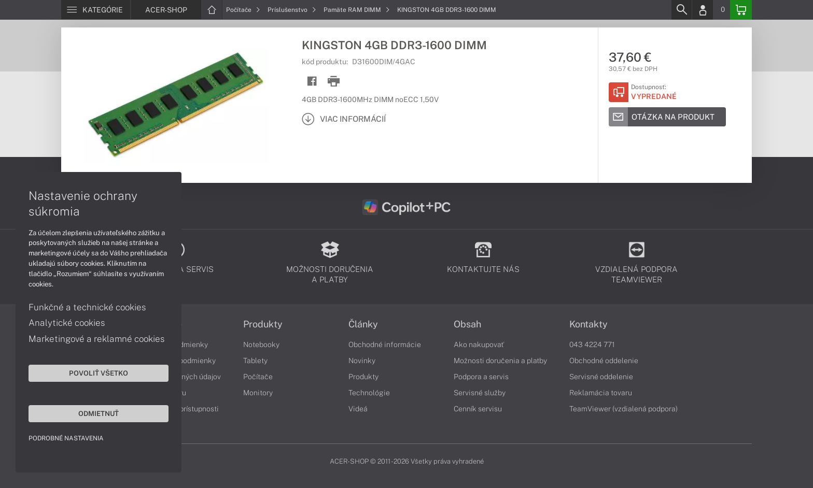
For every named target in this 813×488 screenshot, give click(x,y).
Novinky (361, 360)
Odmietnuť (98, 413)
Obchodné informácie (384, 344)
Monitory (258, 393)
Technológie (369, 393)
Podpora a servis (481, 376)
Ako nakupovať (479, 344)
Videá (358, 409)
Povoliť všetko (98, 373)
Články (363, 324)
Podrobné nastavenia (66, 438)
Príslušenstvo (292, 9)
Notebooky (261, 344)
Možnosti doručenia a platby (500, 360)
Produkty (263, 324)
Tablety (255, 360)
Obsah (467, 324)
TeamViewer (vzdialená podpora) (623, 409)
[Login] (702, 10)
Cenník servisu (478, 409)
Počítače (243, 9)
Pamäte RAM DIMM (357, 9)
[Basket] (741, 10)
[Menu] (95, 10)
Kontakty (588, 324)
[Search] (681, 10)
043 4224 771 (592, 344)
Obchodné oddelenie (603, 360)
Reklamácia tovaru (600, 393)
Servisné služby (480, 393)
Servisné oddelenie (601, 376)
